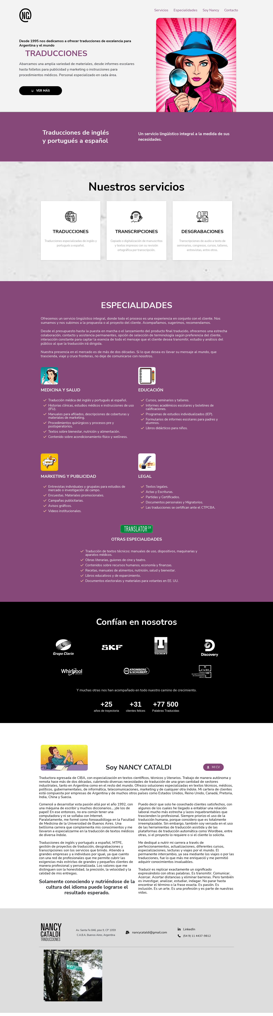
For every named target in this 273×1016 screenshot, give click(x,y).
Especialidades (185, 10)
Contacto (231, 10)
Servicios (161, 10)
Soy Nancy (211, 10)
